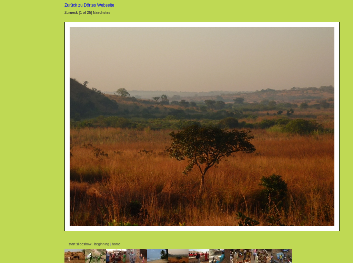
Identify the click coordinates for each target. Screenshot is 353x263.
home (116, 244)
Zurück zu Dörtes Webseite (89, 5)
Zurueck (71, 13)
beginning (101, 244)
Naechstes (101, 13)
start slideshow (80, 244)
